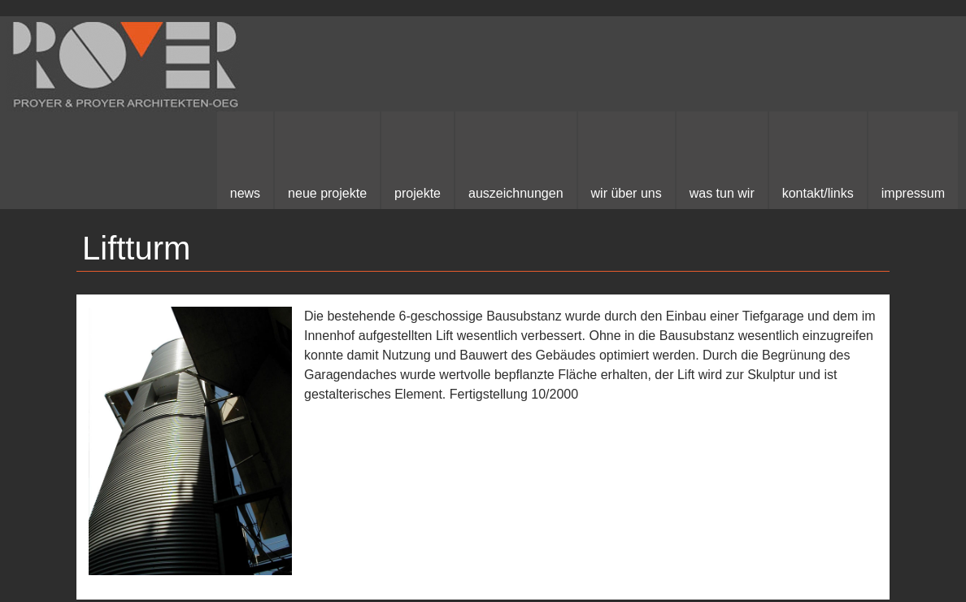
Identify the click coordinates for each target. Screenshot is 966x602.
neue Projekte (327, 193)
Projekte (417, 193)
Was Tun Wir (722, 193)
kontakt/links (818, 193)
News (245, 193)
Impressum (913, 193)
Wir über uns (626, 193)
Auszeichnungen (516, 193)
